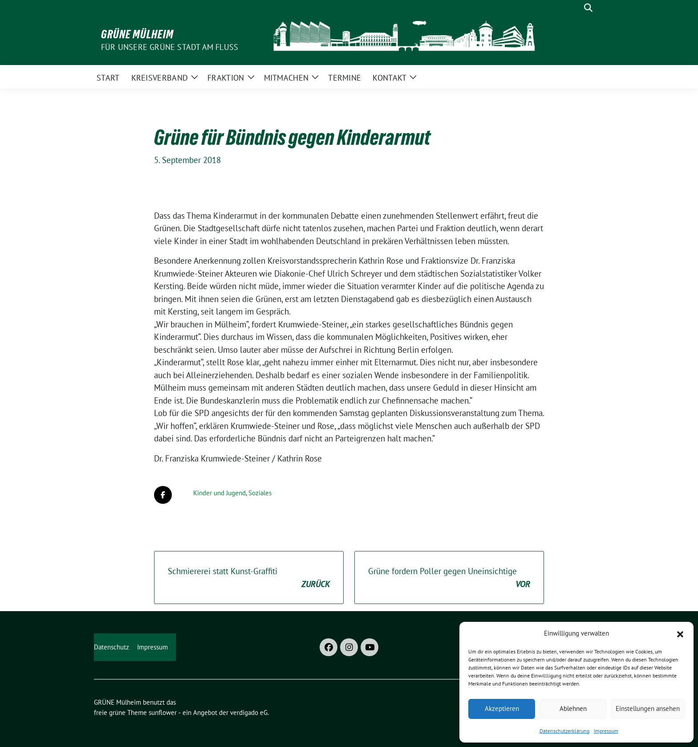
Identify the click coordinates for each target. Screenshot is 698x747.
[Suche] (576, 8)
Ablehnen (573, 708)
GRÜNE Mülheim (137, 34)
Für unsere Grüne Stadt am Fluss (169, 47)
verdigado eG (249, 712)
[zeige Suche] (588, 8)
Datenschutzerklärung (564, 730)
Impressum (606, 730)
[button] (680, 633)
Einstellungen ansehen (648, 708)
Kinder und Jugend (219, 493)
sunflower (163, 712)
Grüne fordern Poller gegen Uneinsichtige (449, 578)
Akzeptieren (502, 708)
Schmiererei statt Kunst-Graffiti (249, 578)
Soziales (260, 493)
